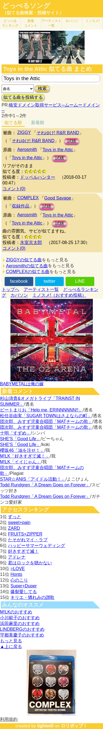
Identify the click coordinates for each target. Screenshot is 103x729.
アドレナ (17, 557)
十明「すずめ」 (15, 433)
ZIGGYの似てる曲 (24, 259)
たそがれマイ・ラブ (28, 539)
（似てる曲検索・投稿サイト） (33, 12)
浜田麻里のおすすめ (20, 623)
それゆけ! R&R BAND (58, 132)
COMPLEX (28, 197)
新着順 (37, 122)
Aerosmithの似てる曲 (27, 265)
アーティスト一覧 (41, 289)
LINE (80, 281)
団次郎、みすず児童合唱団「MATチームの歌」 (46, 421)
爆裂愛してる (23, 591)
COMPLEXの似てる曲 (27, 271)
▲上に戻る (11, 646)
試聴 (71, 141)
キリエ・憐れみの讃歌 (32, 597)
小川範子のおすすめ (20, 617)
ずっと (14, 516)
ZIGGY (24, 132)
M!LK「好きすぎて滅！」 (25, 456)
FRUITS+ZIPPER (25, 534)
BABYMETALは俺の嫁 (22, 384)
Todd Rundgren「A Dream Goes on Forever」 (45, 485)
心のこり (19, 580)
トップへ (10, 289)
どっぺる (10, 23)
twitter (49, 281)
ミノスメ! (92, 21)
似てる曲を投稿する (23, 97)
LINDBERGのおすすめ (22, 629)
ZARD (14, 528)
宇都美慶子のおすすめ (22, 635)
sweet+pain (19, 522)
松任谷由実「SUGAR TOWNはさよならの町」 (46, 415)
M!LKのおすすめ (16, 612)
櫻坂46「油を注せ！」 (22, 450)
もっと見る (11, 640)
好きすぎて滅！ (23, 551)
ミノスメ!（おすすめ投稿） (59, 295)
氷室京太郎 (31, 242)
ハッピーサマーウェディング (36, 545)
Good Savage (57, 198)
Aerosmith (27, 149)
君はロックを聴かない (30, 562)
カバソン (72, 21)
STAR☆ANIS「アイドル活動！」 (33, 479)
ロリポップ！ (74, 726)
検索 (42, 88)
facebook (19, 281)
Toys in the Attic (58, 149)
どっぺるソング (26, 5)
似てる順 (13, 122)
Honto (16, 574)
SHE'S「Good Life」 (20, 438)
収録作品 (20, 206)
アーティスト (51, 23)
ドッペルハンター (37, 177)
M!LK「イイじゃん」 (20, 461)
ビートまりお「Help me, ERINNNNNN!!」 (41, 410)
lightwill (45, 726)
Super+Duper (23, 586)
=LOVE (17, 568)
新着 (30, 23)
